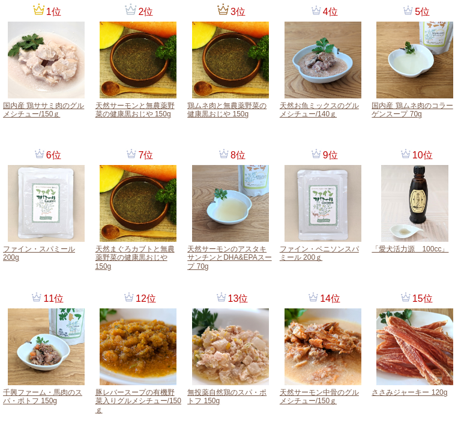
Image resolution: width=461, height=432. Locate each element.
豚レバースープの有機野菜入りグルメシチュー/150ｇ (138, 401)
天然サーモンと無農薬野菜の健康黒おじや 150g (135, 109)
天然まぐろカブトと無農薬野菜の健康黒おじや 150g (135, 258)
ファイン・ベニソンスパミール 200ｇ (319, 253)
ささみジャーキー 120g (409, 392)
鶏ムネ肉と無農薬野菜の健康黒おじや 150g (227, 109)
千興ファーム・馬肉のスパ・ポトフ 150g (42, 396)
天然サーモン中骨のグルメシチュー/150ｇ (319, 396)
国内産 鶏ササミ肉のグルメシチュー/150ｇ (43, 109)
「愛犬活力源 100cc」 (410, 249)
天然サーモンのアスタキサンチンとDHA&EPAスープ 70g (229, 258)
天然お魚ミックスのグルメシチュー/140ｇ (319, 109)
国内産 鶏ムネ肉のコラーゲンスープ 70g (412, 109)
